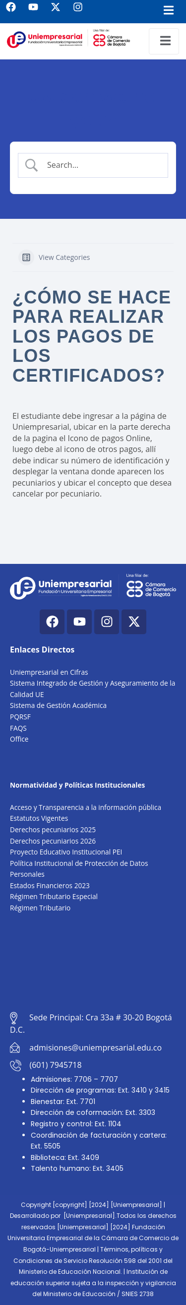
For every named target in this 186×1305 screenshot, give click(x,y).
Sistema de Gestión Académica (58, 705)
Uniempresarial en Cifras (49, 672)
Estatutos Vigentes (39, 818)
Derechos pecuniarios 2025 (53, 829)
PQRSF (20, 716)
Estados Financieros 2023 (50, 885)
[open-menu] (164, 41)
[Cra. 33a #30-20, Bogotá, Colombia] (93, 962)
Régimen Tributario (40, 907)
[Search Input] (101, 164)
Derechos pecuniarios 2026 (53, 841)
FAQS (18, 728)
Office (19, 739)
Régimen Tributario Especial (54, 896)
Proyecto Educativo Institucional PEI (66, 851)
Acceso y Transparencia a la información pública (85, 807)
